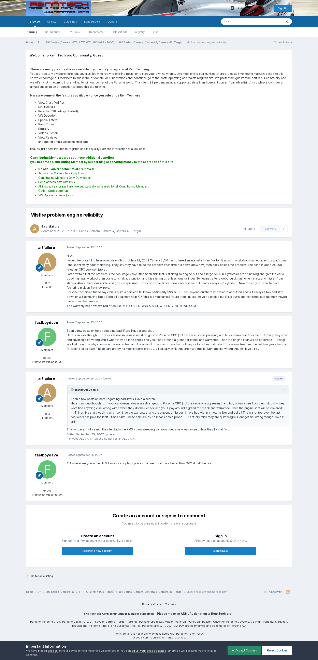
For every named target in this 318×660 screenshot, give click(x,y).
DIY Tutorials (52, 32)
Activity (51, 21)
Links (155, 32)
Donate (112, 21)
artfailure (46, 247)
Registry (139, 32)
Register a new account (97, 550)
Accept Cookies (244, 650)
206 (47, 358)
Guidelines (70, 21)
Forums (32, 32)
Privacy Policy (151, 604)
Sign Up (283, 8)
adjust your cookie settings (149, 650)
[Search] (241, 21)
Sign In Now (220, 550)
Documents (97, 32)
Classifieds (120, 32)
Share (249, 228)
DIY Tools (75, 32)
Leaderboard (92, 21)
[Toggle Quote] (72, 389)
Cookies (170, 604)
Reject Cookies (277, 650)
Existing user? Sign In (254, 8)
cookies (53, 650)
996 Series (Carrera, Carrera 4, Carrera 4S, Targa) (107, 231)
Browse (35, 23)
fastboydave (46, 322)
